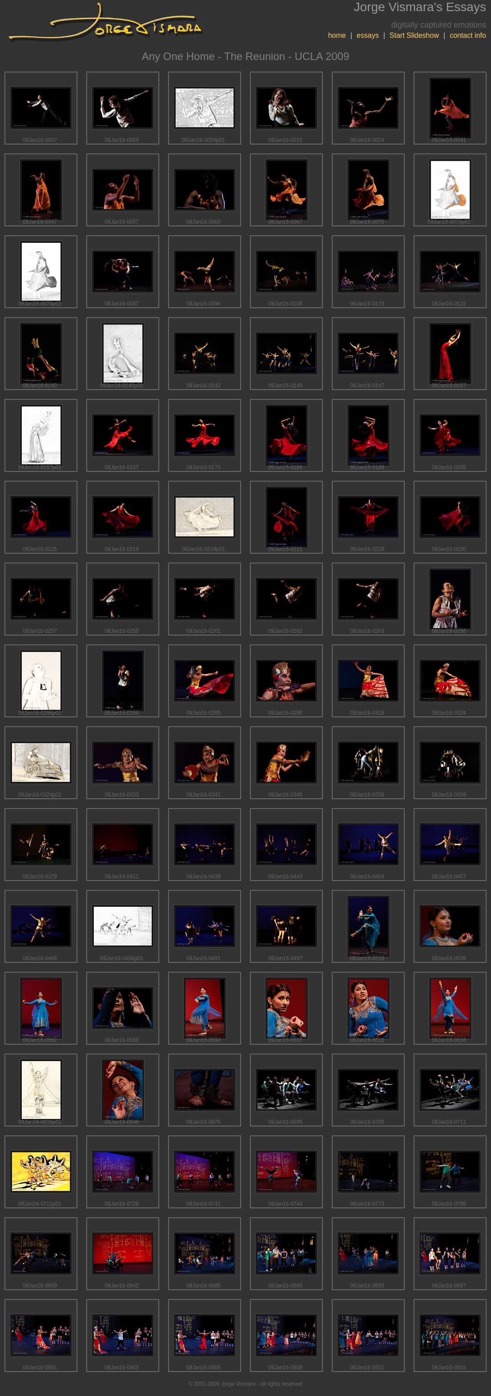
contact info (468, 35)
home (337, 35)
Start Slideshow (414, 35)
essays (368, 35)
